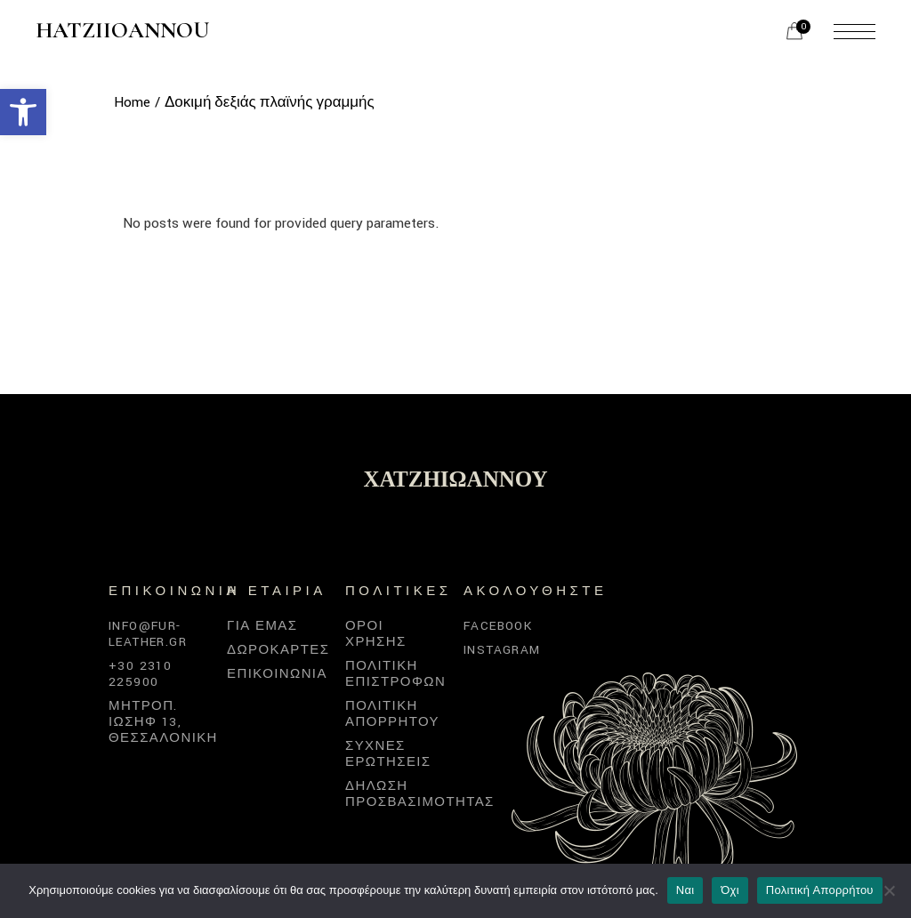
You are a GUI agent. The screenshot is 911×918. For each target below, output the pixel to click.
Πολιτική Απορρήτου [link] (820, 890)
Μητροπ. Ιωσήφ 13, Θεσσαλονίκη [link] (163, 721)
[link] (23, 112)
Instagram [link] (502, 649)
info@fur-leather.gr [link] (148, 633)
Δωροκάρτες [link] (278, 649)
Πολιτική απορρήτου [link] (392, 713)
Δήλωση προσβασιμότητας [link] (420, 793)
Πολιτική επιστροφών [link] (395, 673)
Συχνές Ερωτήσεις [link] (388, 753)
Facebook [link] (498, 625)
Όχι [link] (730, 890)
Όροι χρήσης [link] (376, 633)
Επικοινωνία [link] (277, 673)
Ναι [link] (685, 890)
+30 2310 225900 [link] (140, 673)
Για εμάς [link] (262, 625)
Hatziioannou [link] (122, 31)
